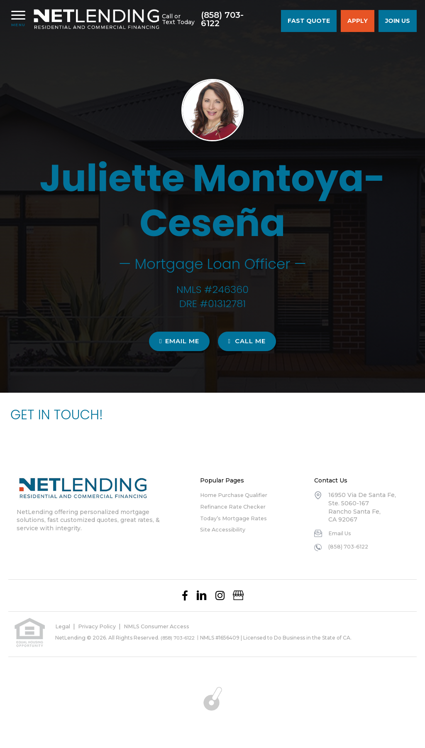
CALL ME (247, 341)
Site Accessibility (225, 529)
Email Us (341, 533)
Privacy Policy (100, 626)
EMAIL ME (179, 341)
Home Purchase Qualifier (238, 495)
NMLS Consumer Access (166, 626)
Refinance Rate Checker (237, 506)
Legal (63, 626)
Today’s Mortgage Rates (236, 518)
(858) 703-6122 (237, 20)
